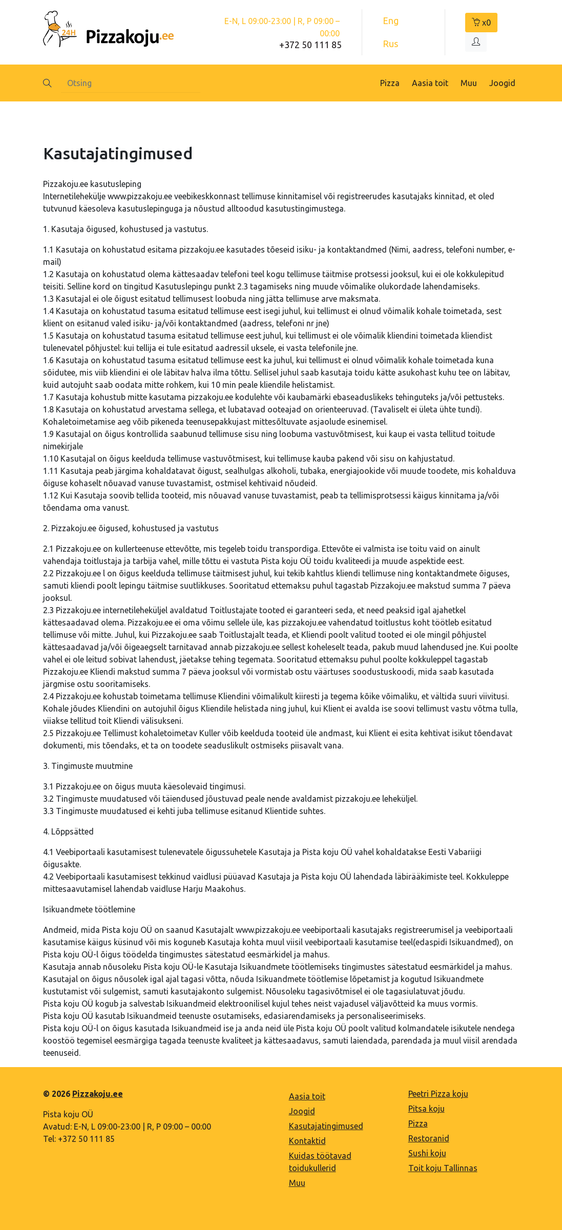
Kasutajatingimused (326, 1126)
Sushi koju (427, 1153)
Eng (391, 20)
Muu (469, 83)
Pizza (390, 83)
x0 (481, 22)
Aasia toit (430, 83)
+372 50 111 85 (310, 44)
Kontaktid (307, 1140)
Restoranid (428, 1138)
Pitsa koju (426, 1108)
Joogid (502, 83)
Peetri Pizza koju (438, 1093)
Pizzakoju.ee (97, 1093)
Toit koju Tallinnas (442, 1168)
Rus (390, 43)
